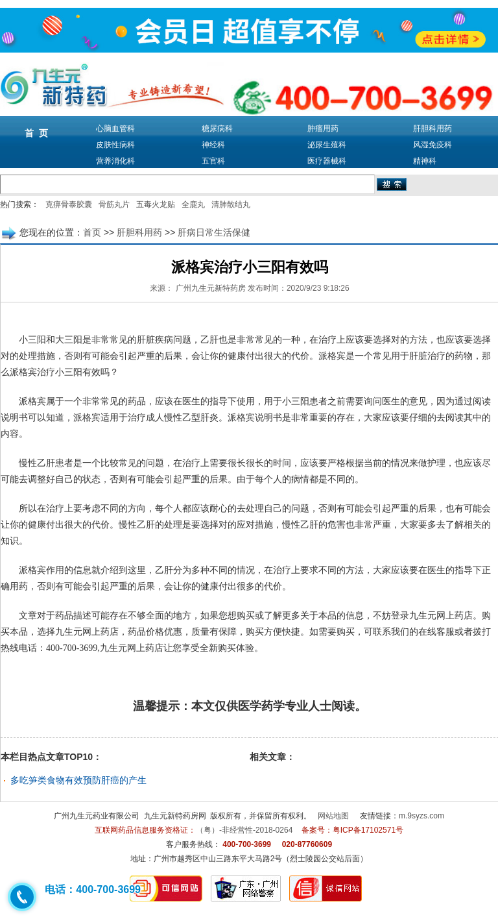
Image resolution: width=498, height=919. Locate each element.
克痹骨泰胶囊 (68, 204)
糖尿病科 (217, 128)
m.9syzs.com (421, 815)
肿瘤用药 (322, 128)
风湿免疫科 (432, 144)
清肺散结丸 (230, 204)
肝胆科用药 (432, 128)
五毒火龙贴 (155, 204)
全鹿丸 (193, 204)
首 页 (36, 133)
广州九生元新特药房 (211, 288)
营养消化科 (115, 160)
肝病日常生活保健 (214, 232)
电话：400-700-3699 (93, 889)
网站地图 (333, 815)
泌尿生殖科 (326, 144)
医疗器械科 (326, 160)
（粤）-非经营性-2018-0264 (244, 830)
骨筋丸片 (114, 204)
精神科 (424, 160)
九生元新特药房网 (175, 815)
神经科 (213, 144)
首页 (92, 232)
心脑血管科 (115, 128)
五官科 (213, 160)
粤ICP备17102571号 (368, 830)
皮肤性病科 (115, 144)
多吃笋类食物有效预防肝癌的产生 (78, 780)
